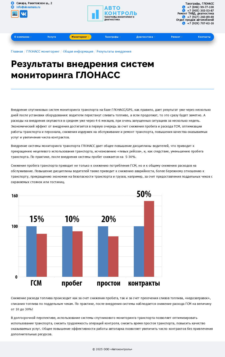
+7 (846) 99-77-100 (200, 7)
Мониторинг (80, 37)
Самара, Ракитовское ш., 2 (34, 3)
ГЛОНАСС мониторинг (43, 51)
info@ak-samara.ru (28, 7)
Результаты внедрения (114, 51)
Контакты (204, 37)
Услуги (51, 37)
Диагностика (145, 37)
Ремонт (177, 37)
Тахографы (113, 37)
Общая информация (78, 51)
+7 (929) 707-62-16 (200, 23)
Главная (17, 51)
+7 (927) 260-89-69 (200, 17)
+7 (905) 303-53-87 (200, 10)
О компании (23, 37)
